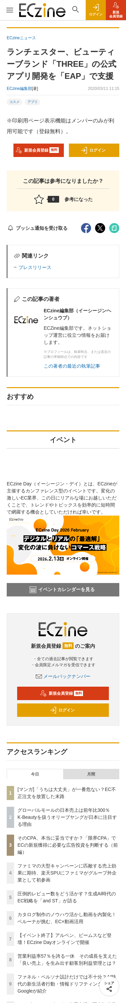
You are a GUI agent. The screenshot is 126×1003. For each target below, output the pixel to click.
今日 (35, 774)
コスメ (14, 102)
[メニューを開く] (9, 10)
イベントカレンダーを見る (62, 589)
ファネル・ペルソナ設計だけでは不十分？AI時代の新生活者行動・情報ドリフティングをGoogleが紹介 (66, 984)
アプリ (33, 102)
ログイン (93, 150)
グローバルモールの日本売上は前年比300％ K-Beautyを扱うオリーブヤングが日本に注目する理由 (67, 817)
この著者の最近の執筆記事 (72, 366)
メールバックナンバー (63, 676)
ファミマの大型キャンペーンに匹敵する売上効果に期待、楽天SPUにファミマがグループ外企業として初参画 (67, 873)
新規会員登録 (37, 150)
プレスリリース (34, 267)
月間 (91, 774)
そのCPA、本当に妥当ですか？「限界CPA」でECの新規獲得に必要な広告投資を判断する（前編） (67, 845)
